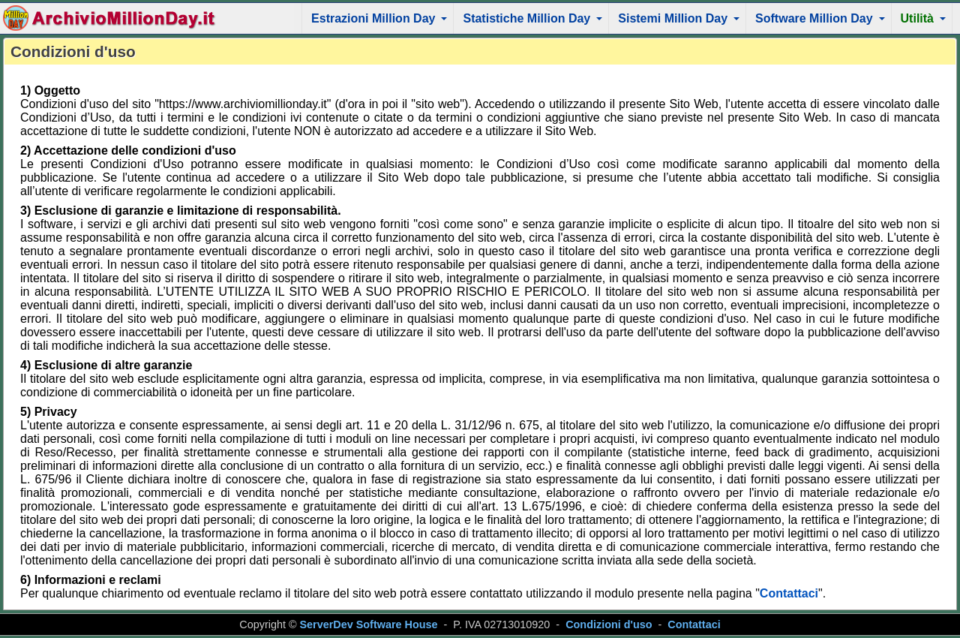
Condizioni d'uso (609, 624)
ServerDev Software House (369, 624)
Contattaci (789, 593)
